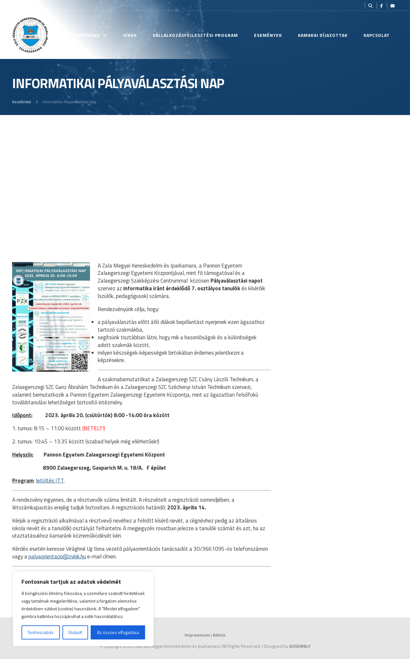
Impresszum (197, 634)
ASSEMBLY (300, 646)
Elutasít (75, 632)
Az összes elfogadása (118, 632)
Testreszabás (40, 632)
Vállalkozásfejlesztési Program (195, 35)
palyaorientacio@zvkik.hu (57, 556)
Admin (219, 634)
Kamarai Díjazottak (323, 35)
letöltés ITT (50, 480)
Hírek (130, 35)
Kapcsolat (377, 35)
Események (268, 35)
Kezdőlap (46, 35)
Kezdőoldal (21, 102)
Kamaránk (87, 35)
